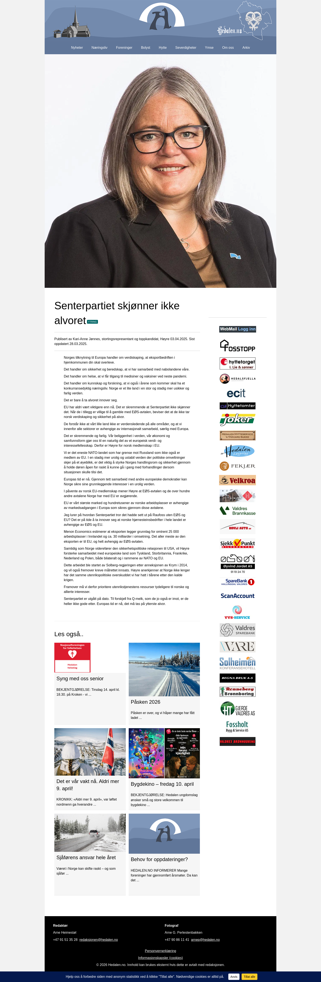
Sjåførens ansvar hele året (86, 857)
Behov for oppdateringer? (159, 859)
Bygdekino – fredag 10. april (162, 784)
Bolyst (145, 47)
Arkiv (246, 47)
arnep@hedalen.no (205, 939)
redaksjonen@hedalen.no (98, 939)
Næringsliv (99, 47)
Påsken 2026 (145, 702)
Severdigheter (185, 47)
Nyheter (77, 47)
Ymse (209, 47)
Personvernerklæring (160, 951)
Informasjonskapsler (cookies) (160, 958)
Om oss (228, 47)
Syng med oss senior (80, 678)
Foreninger (124, 47)
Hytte (163, 47)
